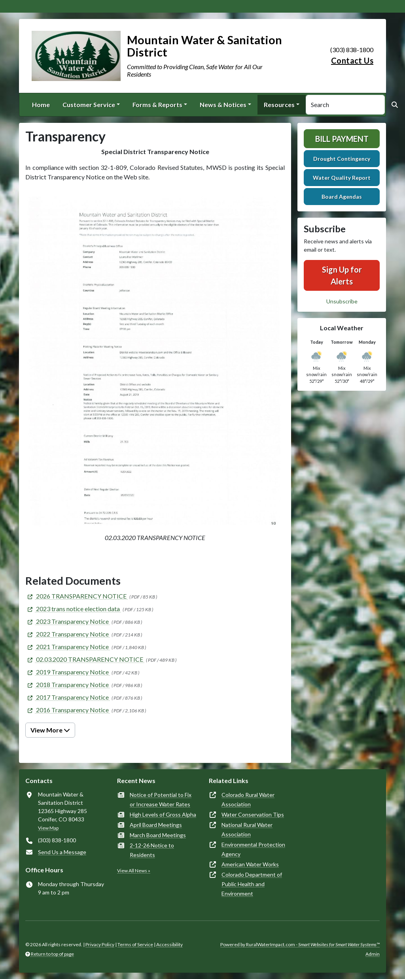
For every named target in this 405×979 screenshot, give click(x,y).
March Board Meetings (158, 835)
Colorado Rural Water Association (247, 799)
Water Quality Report (342, 177)
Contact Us (352, 60)
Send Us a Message (62, 852)
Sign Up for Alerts (342, 275)
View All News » (133, 871)
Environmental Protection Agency (253, 849)
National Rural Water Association (247, 829)
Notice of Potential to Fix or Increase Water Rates (160, 799)
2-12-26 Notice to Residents (152, 850)
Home (41, 104)
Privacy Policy (99, 944)
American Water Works (250, 864)
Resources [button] (279, 104)
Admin (372, 954)
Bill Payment (342, 138)
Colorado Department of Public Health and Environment (251, 884)
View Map (48, 828)
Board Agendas (342, 196)
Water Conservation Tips (252, 814)
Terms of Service (135, 944)
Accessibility (169, 944)
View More (50, 730)
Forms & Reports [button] (157, 104)
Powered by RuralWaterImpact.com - (300, 944)
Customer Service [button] (88, 104)
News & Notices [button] (223, 104)
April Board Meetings (156, 824)
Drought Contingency (341, 158)
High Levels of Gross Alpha (163, 814)
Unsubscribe (342, 301)
